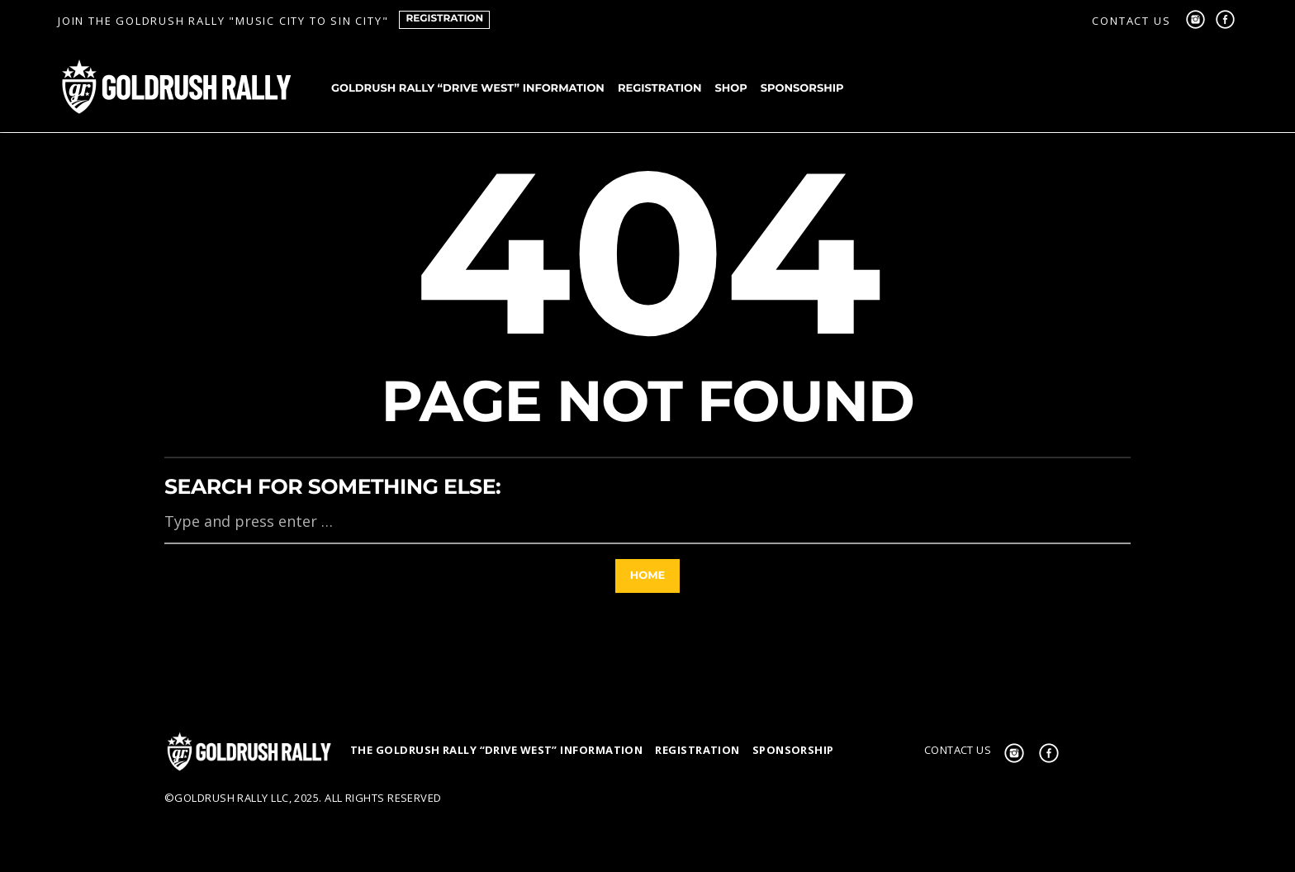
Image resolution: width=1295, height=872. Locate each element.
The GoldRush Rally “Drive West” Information (496, 749)
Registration (444, 18)
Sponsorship (802, 88)
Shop (730, 88)
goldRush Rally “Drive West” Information (468, 88)
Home (648, 575)
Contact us (1131, 20)
